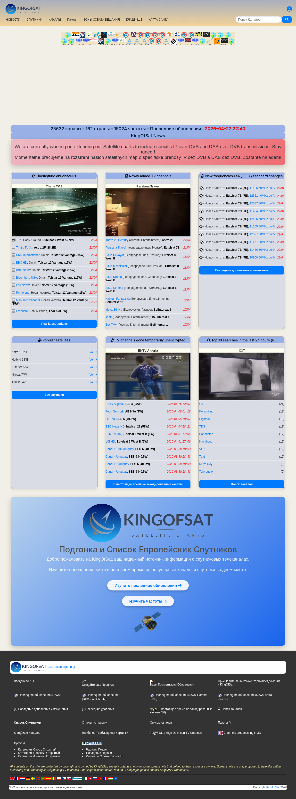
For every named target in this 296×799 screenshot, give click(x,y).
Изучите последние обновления (148, 585)
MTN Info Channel (28, 300)
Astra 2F (167, 240)
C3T (202, 404)
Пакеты (72, 19)
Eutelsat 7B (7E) (237, 195)
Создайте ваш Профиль (98, 682)
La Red (110, 419)
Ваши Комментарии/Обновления (172, 683)
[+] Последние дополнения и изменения (41, 709)
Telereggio (206, 471)
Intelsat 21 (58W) (137, 426)
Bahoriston (206, 434)
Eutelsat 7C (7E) (237, 188)
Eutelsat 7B (172, 247)
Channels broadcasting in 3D (239, 732)
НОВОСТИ (13, 19)
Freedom (22, 311)
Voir (93, 352)
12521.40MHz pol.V (262, 195)
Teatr (109, 317)
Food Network (115, 411)
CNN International (27, 255)
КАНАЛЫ (55, 19)
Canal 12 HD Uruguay (120, 449)
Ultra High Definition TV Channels (176, 732)
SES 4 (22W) (132, 404)
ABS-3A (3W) (134, 411)
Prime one (22, 292)
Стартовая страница (42, 667)
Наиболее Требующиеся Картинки (105, 732)
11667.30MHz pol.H (262, 242)
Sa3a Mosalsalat (116, 266)
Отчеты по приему (94, 722)
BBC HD (21, 262)
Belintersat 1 (114, 302)
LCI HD (110, 441)
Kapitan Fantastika (118, 298)
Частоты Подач (96, 749)
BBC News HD (115, 426)
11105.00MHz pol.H (262, 226)
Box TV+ (111, 324)
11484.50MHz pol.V (262, 211)
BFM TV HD (113, 434)
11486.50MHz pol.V (262, 188)
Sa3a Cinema (114, 288)
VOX (202, 449)
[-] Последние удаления (98, 709)
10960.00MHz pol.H (262, 257)
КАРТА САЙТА (158, 19)
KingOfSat (273, 787)
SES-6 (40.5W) (126, 419)
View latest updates (54, 323)
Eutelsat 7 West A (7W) (58, 240)
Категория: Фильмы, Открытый (39, 756)
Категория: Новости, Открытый (39, 753)
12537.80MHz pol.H (262, 203)
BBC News (23, 270)
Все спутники (54, 394)
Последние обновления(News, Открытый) (100, 697)
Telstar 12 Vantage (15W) (67, 255)
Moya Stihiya (114, 309)
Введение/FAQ (24, 681)
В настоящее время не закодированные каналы (147, 484)
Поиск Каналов (242, 484)
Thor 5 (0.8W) (58, 311)
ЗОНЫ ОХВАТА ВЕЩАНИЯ (101, 19)
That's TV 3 (23, 247)
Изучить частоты (148, 601)
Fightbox (204, 419)
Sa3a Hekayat (115, 255)
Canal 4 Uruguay (116, 456)
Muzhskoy (205, 464)
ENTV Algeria (114, 404)
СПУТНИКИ (34, 19)
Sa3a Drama (114, 277)
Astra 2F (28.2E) (45, 247)
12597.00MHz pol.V (262, 234)
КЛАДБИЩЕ (134, 19)
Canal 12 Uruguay (117, 464)
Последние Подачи (99, 753)
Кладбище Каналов (27, 732)
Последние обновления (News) (37, 695)
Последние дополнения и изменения (241, 270)
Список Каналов (161, 722)
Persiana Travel (116, 247)
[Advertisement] (148, 86)
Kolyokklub (206, 411)
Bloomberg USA (26, 277)
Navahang (206, 441)
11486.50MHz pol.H (262, 249)
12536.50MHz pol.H (262, 219)
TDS (202, 426)
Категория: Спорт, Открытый (37, 749)
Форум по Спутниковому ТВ (104, 756)
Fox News (22, 285)
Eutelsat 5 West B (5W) (138, 434)
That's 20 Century (117, 240)
